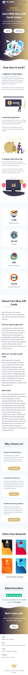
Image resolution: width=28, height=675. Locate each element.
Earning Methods (14, 519)
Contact (12, 657)
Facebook (8, 651)
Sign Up (8, 31)
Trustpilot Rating (14, 468)
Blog (3, 657)
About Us (7, 657)
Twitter (3, 651)
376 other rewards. (16, 577)
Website (4, 639)
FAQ (8, 639)
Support (11, 639)
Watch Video (19, 31)
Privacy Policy (14, 645)
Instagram (14, 651)
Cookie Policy (22, 645)
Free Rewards (14, 494)
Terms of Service (6, 645)
